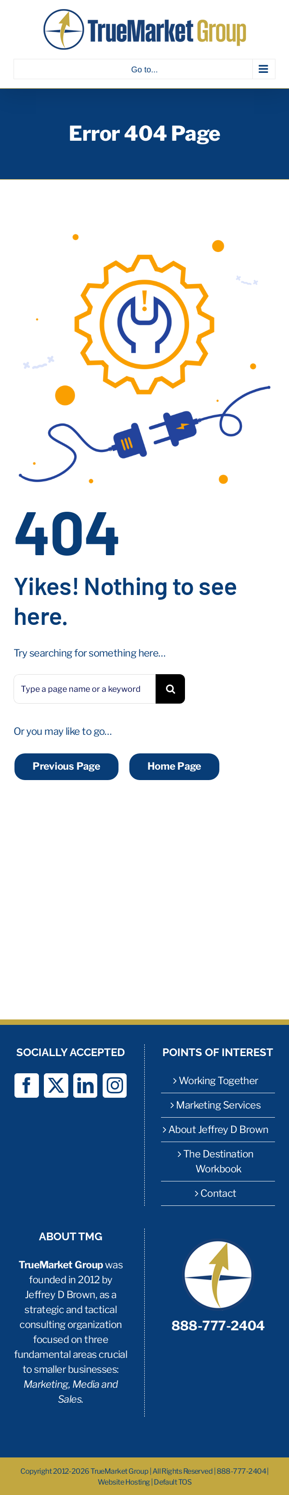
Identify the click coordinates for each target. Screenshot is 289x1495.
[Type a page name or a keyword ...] (85, 689)
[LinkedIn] (85, 1085)
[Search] (170, 689)
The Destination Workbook (218, 1161)
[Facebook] (26, 1085)
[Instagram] (115, 1085)
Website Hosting (124, 1482)
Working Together (218, 1080)
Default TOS (172, 1482)
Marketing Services (218, 1105)
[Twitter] (56, 1085)
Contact (218, 1193)
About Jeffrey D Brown (218, 1129)
